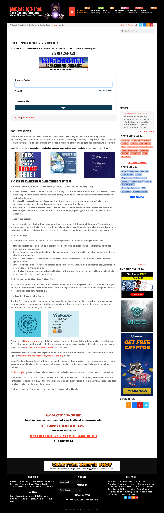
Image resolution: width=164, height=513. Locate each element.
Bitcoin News (136, 140)
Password (18, 90)
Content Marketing (127, 174)
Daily (123, 147)
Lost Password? (28, 117)
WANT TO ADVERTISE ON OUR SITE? (63, 415)
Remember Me (22, 101)
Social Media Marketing (140, 191)
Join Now (18, 117)
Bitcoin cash (134, 171)
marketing (148, 181)
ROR (96, 499)
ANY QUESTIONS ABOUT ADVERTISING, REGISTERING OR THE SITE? (63, 436)
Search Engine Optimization (130, 188)
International (144, 150)
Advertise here (141, 264)
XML (81, 499)
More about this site (147, 131)
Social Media (126, 157)
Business (31, 355)
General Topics (133, 147)
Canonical (125, 143)
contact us (54, 25)
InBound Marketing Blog (129, 150)
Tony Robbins (52, 347)
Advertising (23, 355)
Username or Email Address (24, 80)
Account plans (20, 372)
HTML (77, 499)
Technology (59, 355)
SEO (143, 188)
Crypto (38, 355)
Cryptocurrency (140, 178)
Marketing (50, 355)
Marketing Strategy (128, 184)
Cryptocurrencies (145, 143)
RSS (91, 499)
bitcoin (124, 171)
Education (125, 181)
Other (145, 153)
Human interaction (31, 340)
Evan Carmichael (31, 347)
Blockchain (144, 171)
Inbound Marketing (146, 147)
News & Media (136, 153)
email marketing (136, 181)
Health (44, 355)
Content (134, 143)
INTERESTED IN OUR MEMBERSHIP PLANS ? (63, 426)
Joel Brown (41, 347)
